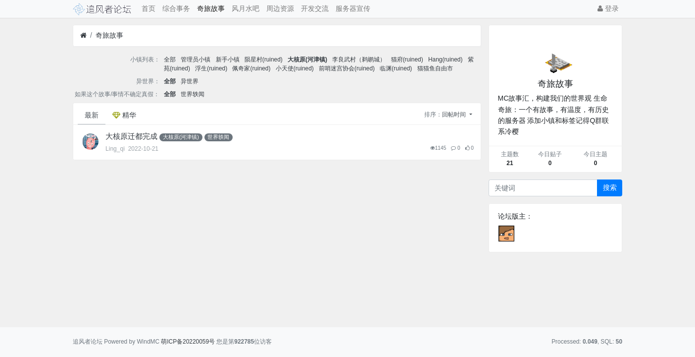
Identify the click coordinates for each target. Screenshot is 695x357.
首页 (148, 8)
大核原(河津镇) (307, 59)
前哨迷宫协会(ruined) (347, 68)
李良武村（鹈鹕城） (359, 59)
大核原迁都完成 (131, 136)
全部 (170, 59)
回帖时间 (454, 114)
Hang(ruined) (445, 59)
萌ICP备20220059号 (188, 341)
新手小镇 (228, 59)
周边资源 (280, 8)
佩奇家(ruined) (251, 68)
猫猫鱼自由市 (435, 68)
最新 (92, 115)
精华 (124, 115)
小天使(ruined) (295, 68)
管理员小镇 (195, 59)
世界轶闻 (192, 94)
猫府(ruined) (407, 59)
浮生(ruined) (211, 68)
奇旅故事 (211, 8)
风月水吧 (245, 8)
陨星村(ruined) (264, 59)
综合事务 (176, 8)
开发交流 (315, 8)
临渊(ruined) (396, 68)
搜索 (610, 187)
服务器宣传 (353, 8)
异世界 (190, 81)
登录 (608, 8)
